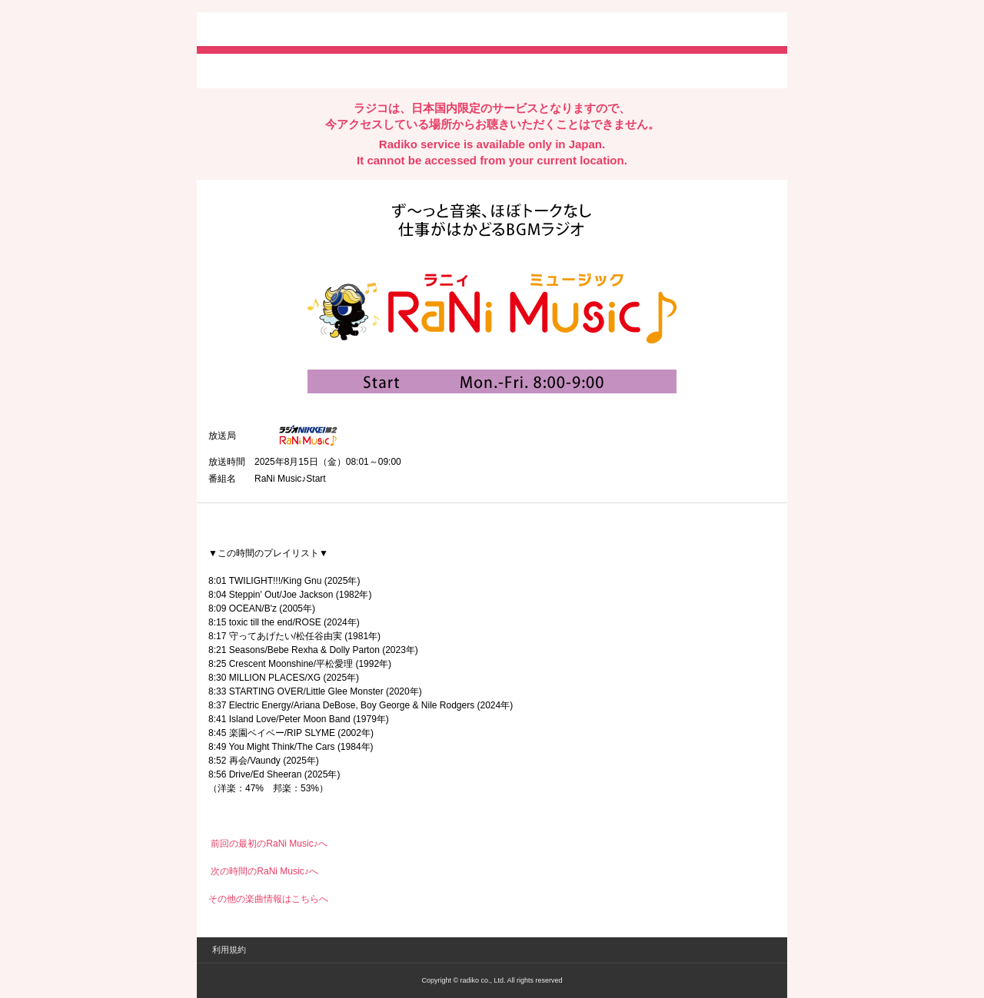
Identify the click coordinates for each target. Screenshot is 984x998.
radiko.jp (254, 30)
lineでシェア (365, 70)
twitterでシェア (231, 70)
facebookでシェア (294, 70)
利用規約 (229, 949)
